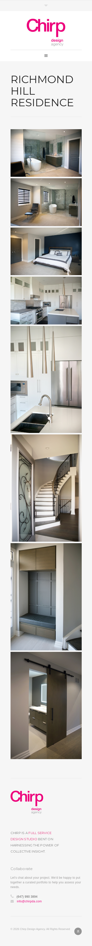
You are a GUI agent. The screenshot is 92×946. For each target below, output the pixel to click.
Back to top (78, 931)
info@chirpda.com (29, 901)
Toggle (46, 5)
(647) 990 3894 (26, 896)
